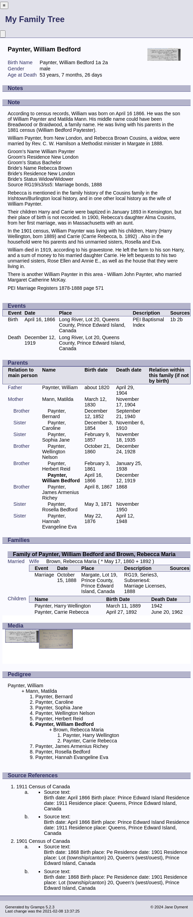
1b (173, 319)
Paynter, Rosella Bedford (59, 506)
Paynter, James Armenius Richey (60, 492)
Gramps (37, 907)
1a (98, 62)
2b (180, 319)
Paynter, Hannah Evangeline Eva (59, 521)
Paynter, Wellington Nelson (54, 451)
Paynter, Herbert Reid (56, 466)
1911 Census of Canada (43, 786)
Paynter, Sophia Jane (56, 437)
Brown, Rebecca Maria (71, 561)
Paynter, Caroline (54, 425)
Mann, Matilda (57, 399)
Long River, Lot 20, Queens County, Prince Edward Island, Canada (92, 325)
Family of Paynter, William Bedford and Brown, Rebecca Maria (94, 554)
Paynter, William (60, 387)
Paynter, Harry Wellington (63, 606)
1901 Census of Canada (43, 841)
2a (105, 62)
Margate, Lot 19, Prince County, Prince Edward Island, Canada (99, 583)
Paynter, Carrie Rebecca (62, 612)
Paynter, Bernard (54, 413)
